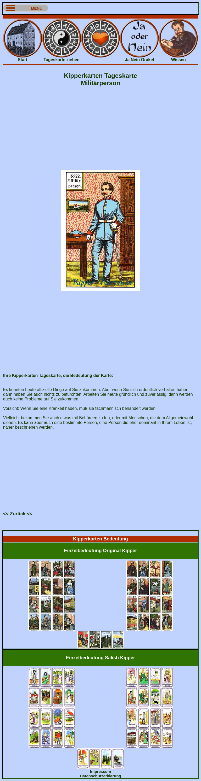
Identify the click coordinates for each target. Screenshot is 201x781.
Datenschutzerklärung (100, 776)
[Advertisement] (100, 17)
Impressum (100, 771)
